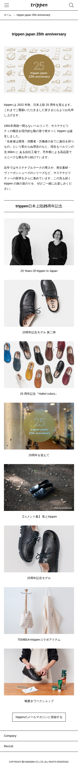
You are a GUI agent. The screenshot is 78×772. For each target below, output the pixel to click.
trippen (39, 5)
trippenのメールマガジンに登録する (39, 717)
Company (10, 735)
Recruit (8, 746)
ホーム (7, 15)
